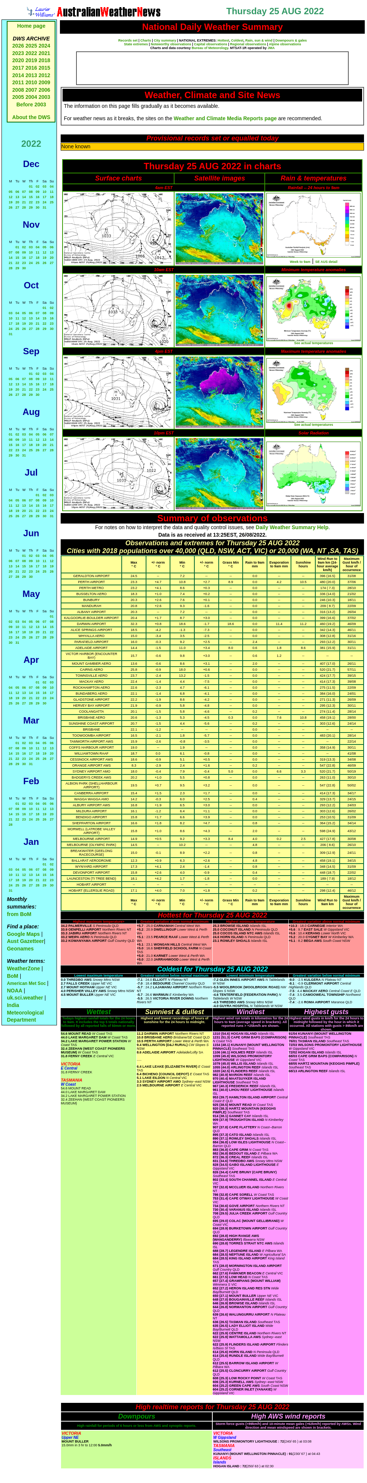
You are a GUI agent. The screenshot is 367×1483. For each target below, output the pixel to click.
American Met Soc (27, 983)
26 (10, 207)
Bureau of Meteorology (210, 48)
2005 (18, 97)
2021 (44, 53)
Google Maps (23, 934)
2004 (32, 97)
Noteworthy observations (171, 44)
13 (17, 197)
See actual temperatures (313, 343)
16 (37, 197)
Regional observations (248, 44)
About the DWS (31, 117)
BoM (12, 976)
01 (31, 186)
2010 (31, 82)
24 (44, 202)
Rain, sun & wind (259, 40)
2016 (31, 68)
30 (37, 207)
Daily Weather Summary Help (292, 527)
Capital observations (210, 44)
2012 (44, 75)
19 (10, 202)
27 (17, 207)
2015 (44, 68)
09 (37, 192)
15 (31, 197)
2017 (18, 68)
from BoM (19, 914)
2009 (44, 82)
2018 (44, 60)
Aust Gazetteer (25, 941)
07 (24, 192)
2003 (44, 97)
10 (44, 192)
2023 (18, 53)
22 (31, 202)
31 (44, 207)
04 (52, 186)
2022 (31, 53)
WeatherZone (23, 968)
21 (24, 202)
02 (37, 186)
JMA (271, 48)
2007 (31, 90)
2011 (18, 82)
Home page (31, 26)
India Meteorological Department (25, 1012)
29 (31, 207)
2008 (18, 90)
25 (52, 202)
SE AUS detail (326, 262)
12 (10, 197)
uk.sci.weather (25, 998)
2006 (44, 90)
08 (31, 192)
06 (17, 192)
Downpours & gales (291, 40)
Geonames (20, 949)
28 (24, 207)
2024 (44, 46)
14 (24, 197)
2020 (18, 60)
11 (52, 192)
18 (52, 197)
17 (44, 197)
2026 (18, 46)
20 (17, 202)
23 (37, 202)
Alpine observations (285, 44)
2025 (31, 46)
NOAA (14, 991)
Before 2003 (31, 104)
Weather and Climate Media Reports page (225, 118)
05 (10, 192)
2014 (18, 75)
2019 (31, 60)
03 (44, 186)
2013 (31, 75)
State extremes (136, 44)
